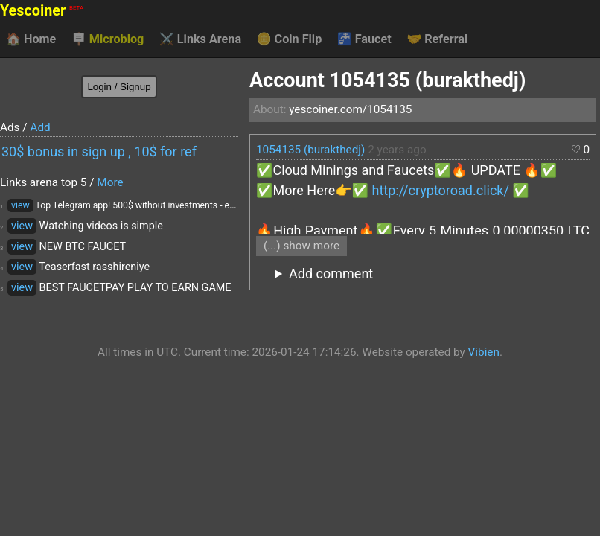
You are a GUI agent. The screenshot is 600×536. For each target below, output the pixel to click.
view (20, 205)
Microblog (107, 39)
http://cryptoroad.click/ (440, 190)
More (110, 182)
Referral (436, 39)
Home (31, 39)
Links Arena (200, 39)
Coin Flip (289, 39)
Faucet (364, 39)
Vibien (484, 352)
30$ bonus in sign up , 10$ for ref (99, 151)
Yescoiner (41, 10)
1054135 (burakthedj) (310, 149)
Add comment (331, 273)
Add (40, 127)
